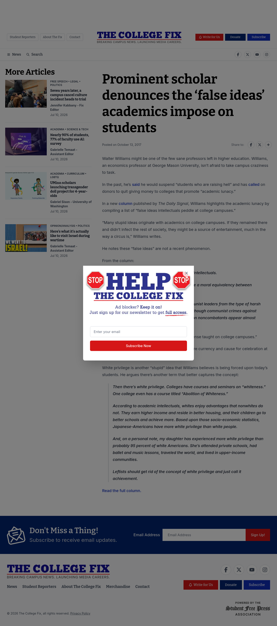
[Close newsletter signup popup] (186, 273)
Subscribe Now (138, 346)
